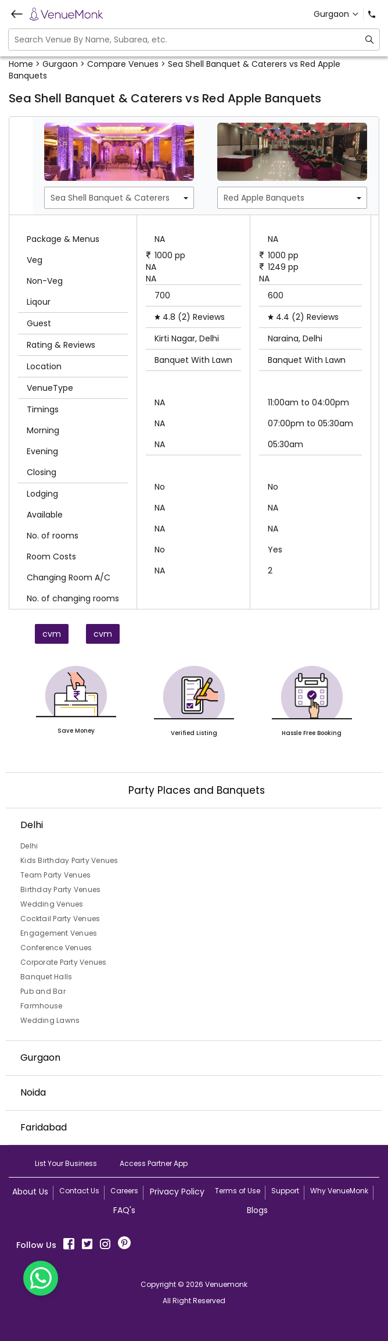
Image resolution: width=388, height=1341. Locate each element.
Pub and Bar (43, 991)
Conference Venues (56, 948)
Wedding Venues (52, 904)
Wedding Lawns (50, 1020)
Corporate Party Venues (63, 962)
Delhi (29, 846)
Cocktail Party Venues (60, 918)
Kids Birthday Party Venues (69, 860)
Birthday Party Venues (60, 889)
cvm (51, 634)
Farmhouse (41, 1006)
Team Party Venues (55, 875)
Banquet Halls (46, 977)
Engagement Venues (58, 933)
